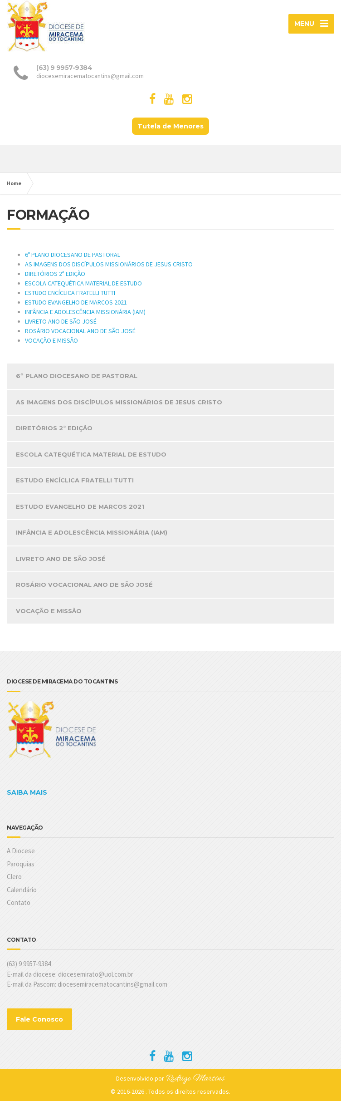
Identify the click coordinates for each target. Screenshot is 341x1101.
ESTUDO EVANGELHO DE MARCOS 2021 (76, 302)
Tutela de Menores (170, 126)
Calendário (22, 889)
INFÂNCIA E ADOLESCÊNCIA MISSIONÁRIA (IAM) (85, 312)
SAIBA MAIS (27, 792)
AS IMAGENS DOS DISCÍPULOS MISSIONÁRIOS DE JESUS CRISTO (109, 264)
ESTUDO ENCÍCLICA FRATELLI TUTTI (70, 293)
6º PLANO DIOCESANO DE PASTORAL (72, 255)
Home (14, 183)
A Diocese (21, 850)
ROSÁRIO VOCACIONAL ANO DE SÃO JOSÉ (80, 331)
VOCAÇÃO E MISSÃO (51, 340)
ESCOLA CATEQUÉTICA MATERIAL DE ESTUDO (83, 283)
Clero (14, 876)
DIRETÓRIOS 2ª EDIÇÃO (55, 274)
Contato (18, 902)
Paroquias (20, 864)
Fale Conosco (39, 1019)
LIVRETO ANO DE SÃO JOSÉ (61, 321)
